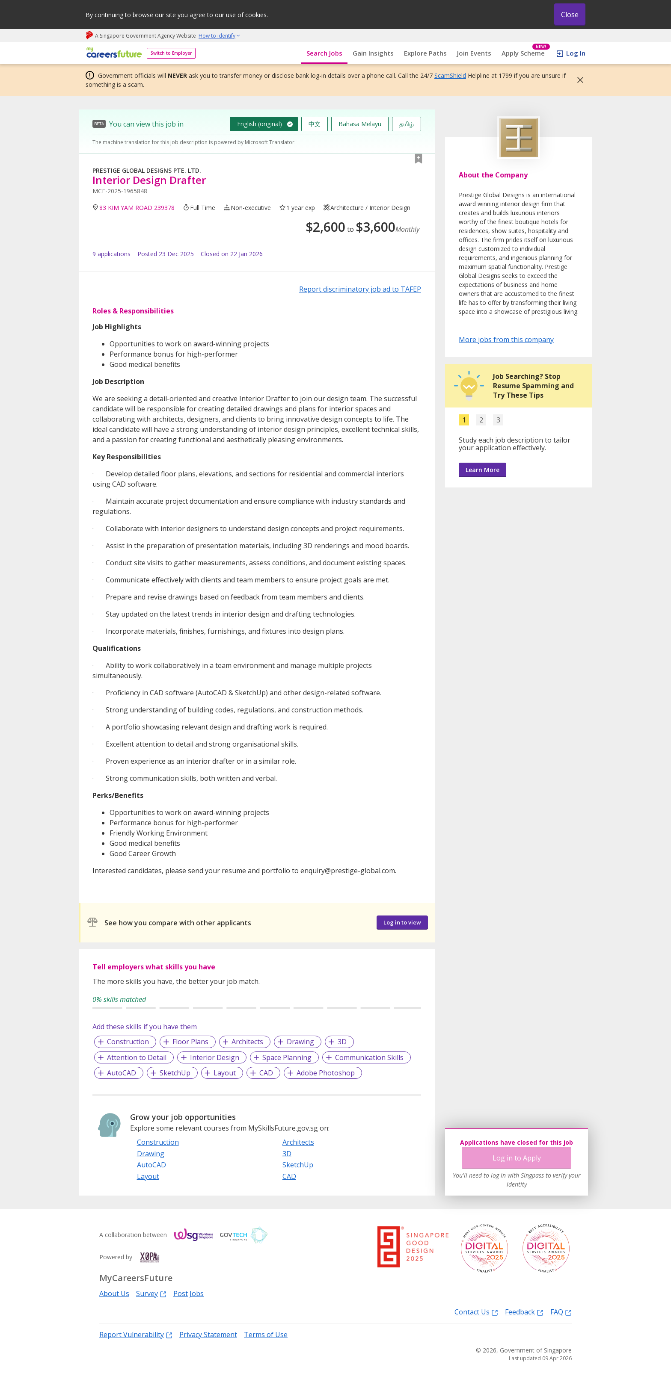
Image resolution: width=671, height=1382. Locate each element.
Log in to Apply (517, 1158)
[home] (112, 53)
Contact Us (476, 1312)
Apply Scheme (526, 53)
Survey (151, 1293)
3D (342, 1041)
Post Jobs (188, 1293)
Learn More (482, 470)
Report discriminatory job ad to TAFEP (360, 289)
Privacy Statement (208, 1334)
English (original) (259, 124)
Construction (128, 1041)
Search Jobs (324, 53)
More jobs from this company (506, 339)
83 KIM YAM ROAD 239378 (137, 208)
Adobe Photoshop (326, 1073)
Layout (225, 1073)
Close (570, 14)
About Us (114, 1293)
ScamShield (450, 75)
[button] (577, 80)
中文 (315, 124)
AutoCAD (121, 1073)
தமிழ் (406, 124)
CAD (266, 1073)
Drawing (300, 1041)
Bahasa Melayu (359, 124)
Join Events (474, 53)
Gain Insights (373, 53)
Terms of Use (266, 1334)
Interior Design (214, 1057)
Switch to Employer (171, 53)
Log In (575, 53)
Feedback (524, 1312)
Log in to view (402, 922)
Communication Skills (369, 1057)
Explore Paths (425, 53)
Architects (247, 1041)
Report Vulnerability (135, 1334)
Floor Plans (190, 1041)
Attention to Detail (136, 1057)
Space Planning (287, 1057)
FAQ (561, 1312)
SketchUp (175, 1073)
